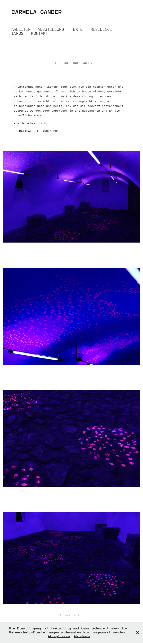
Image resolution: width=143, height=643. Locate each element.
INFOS (17, 33)
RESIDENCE (101, 29)
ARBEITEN (21, 29)
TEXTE (77, 29)
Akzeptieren (59, 636)
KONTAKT (39, 33)
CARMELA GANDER (36, 11)
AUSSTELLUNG (51, 29)
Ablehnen (82, 636)
